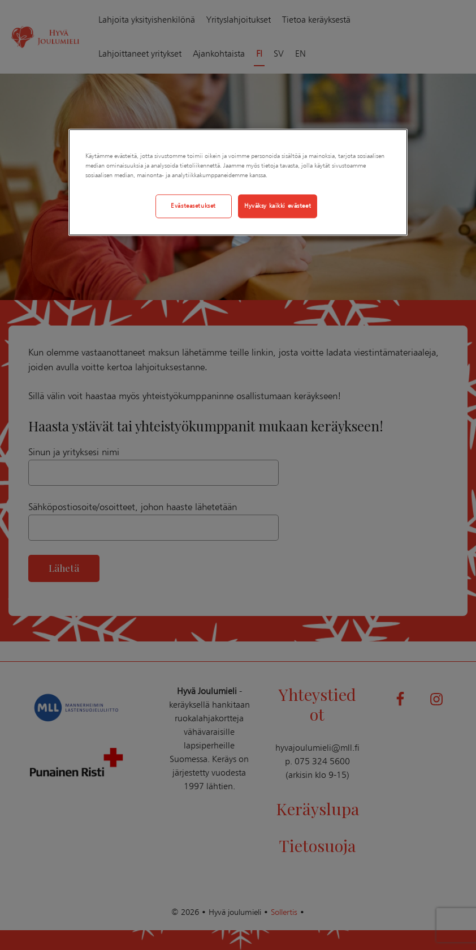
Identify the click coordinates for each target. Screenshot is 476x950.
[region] (238, 182)
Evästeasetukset (193, 205)
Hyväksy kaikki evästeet (277, 205)
